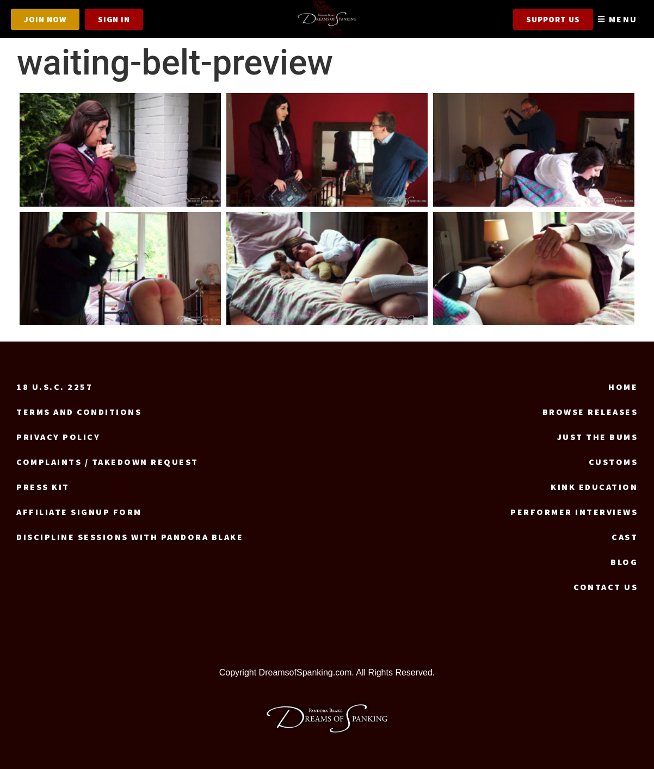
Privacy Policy (58, 436)
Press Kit (43, 486)
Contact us (605, 586)
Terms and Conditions (78, 411)
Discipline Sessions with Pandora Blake (129, 536)
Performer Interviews (574, 511)
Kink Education (594, 486)
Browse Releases (590, 411)
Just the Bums (597, 436)
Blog (624, 561)
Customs (613, 461)
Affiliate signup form (79, 511)
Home (623, 386)
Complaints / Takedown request (107, 461)
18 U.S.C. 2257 (54, 386)
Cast (625, 536)
